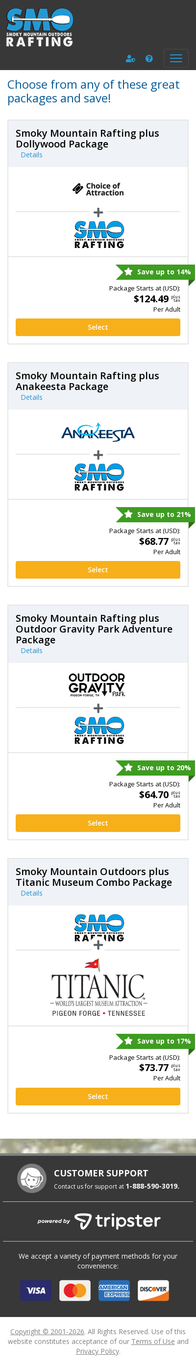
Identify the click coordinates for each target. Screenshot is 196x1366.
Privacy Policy (97, 1351)
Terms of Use (153, 1341)
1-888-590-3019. (152, 1186)
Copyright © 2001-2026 (47, 1331)
